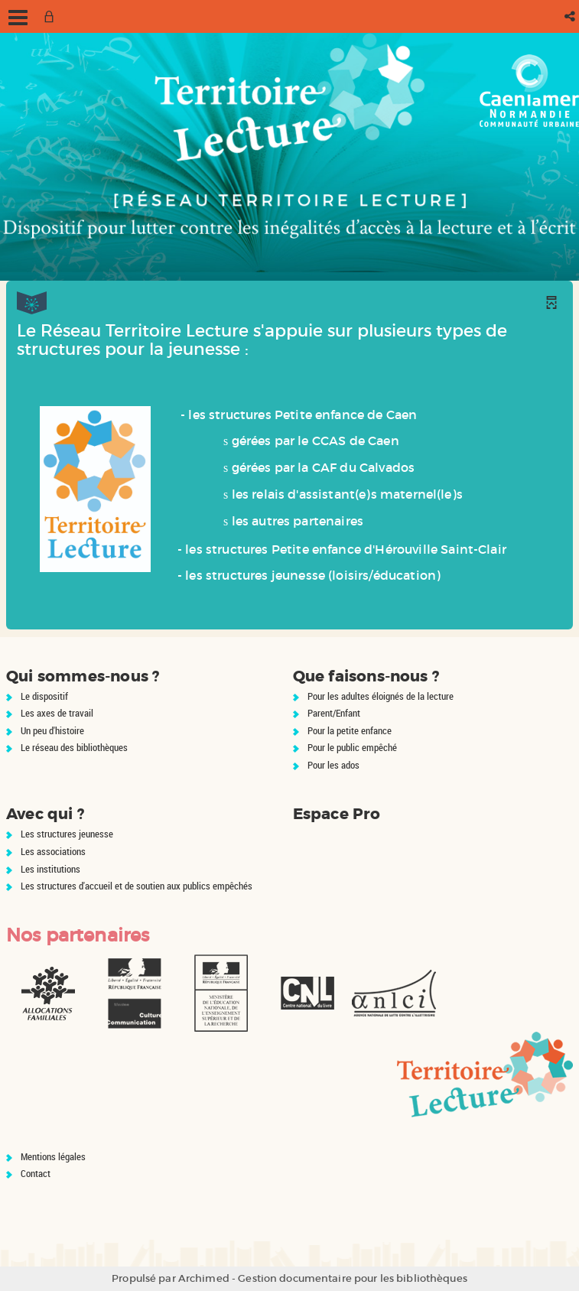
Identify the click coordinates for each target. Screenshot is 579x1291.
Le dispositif (44, 696)
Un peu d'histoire (52, 730)
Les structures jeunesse (67, 834)
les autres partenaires (298, 520)
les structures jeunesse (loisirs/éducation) (313, 575)
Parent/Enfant (333, 713)
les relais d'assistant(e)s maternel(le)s (347, 494)
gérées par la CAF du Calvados (323, 467)
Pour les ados (333, 765)
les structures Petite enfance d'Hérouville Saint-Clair (345, 549)
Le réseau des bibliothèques (74, 747)
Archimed (203, 1278)
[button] (571, 16)
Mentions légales (53, 1156)
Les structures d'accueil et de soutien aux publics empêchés (136, 886)
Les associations (53, 851)
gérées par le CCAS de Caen (315, 440)
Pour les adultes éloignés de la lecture (380, 696)
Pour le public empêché (352, 747)
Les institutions (50, 869)
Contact (35, 1173)
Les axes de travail (57, 713)
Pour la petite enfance (349, 730)
